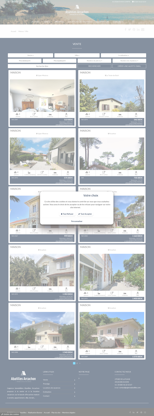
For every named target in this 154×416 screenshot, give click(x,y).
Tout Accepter (85, 214)
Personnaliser (77, 221)
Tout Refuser (67, 214)
